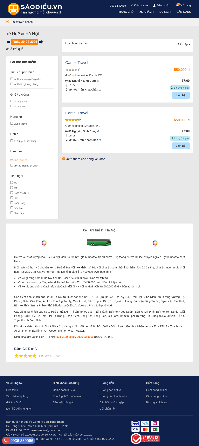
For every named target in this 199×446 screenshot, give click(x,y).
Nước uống (19, 203)
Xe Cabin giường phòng (26, 84)
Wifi (15, 188)
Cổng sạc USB (21, 193)
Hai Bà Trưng (18, 159)
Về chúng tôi (14, 383)
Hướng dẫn (107, 383)
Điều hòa (18, 208)
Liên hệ (181, 95)
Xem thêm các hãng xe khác (85, 159)
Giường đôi (19, 106)
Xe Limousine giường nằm (27, 79)
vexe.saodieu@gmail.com (46, 430)
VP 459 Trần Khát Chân (26, 165)
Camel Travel (20, 123)
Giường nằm (20, 101)
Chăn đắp (19, 213)
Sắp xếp (184, 44)
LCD (16, 198)
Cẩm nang (152, 383)
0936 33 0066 (85, 336)
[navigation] (126, 12)
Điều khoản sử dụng (66, 383)
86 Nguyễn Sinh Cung (25, 141)
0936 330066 (118, 5)
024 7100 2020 (65, 336)
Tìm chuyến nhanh (19, 21)
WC (15, 183)
